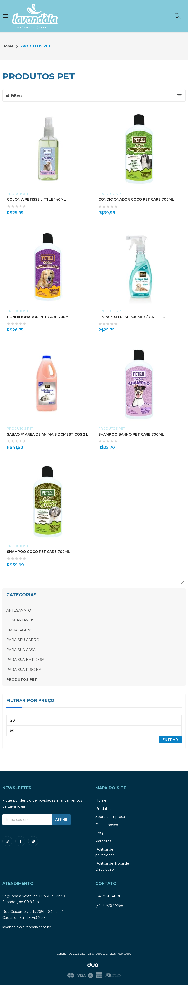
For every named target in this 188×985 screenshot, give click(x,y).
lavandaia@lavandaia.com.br (26, 927)
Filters (13, 95)
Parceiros (103, 841)
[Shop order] (179, 95)
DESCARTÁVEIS (20, 620)
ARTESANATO (18, 610)
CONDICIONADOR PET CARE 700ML (39, 317)
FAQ (99, 833)
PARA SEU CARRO (22, 640)
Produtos (103, 808)
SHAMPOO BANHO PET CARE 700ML (131, 434)
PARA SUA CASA (21, 650)
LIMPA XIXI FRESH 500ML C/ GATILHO (131, 317)
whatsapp (7, 841)
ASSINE (61, 819)
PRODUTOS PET (20, 194)
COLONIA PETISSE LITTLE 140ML (36, 199)
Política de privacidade (105, 852)
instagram (33, 841)
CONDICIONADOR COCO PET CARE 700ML (136, 199)
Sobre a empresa (110, 816)
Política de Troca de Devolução (112, 866)
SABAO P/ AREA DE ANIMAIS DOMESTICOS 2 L (47, 434)
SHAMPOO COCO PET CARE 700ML (38, 551)
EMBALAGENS (19, 630)
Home (100, 800)
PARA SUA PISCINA (23, 669)
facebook (20, 841)
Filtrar (170, 739)
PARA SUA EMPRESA (25, 659)
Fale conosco (106, 825)
